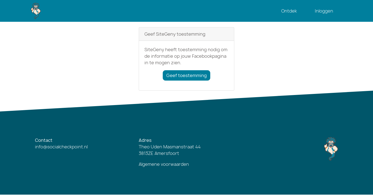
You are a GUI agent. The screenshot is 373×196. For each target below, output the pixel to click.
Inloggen (324, 11)
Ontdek (289, 11)
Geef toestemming (186, 75)
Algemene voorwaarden (164, 164)
